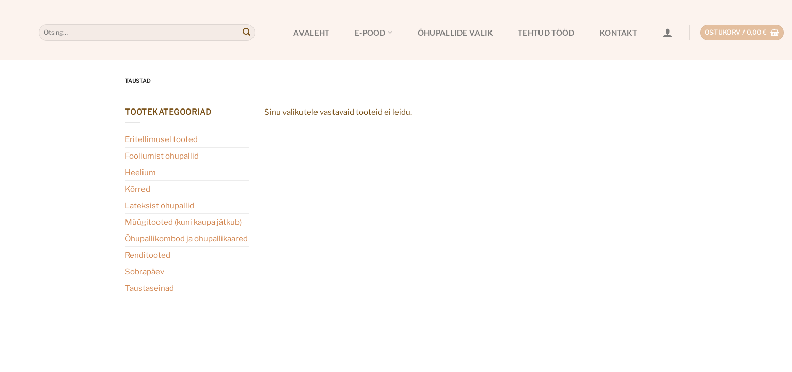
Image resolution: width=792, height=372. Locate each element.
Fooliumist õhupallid (162, 156)
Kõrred (137, 189)
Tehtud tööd (546, 32)
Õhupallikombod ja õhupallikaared (186, 238)
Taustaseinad (149, 288)
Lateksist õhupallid (159, 205)
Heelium (140, 172)
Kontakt (618, 32)
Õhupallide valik (455, 32)
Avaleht (311, 32)
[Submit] (246, 32)
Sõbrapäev (144, 271)
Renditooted (147, 255)
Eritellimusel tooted (161, 139)
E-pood (373, 32)
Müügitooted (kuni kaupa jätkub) (183, 222)
